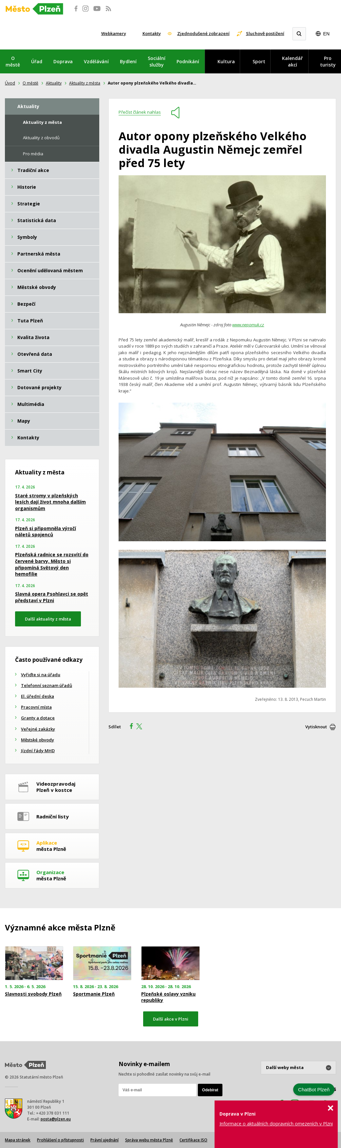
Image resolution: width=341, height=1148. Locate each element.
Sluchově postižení (265, 33)
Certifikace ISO (193, 1140)
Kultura (226, 61)
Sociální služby (156, 61)
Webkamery (113, 33)
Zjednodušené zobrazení (203, 33)
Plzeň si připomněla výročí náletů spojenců (45, 531)
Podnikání (188, 61)
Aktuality (54, 83)
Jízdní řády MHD (38, 751)
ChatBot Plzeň (314, 1089)
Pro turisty (328, 61)
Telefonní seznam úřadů (46, 685)
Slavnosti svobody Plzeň (33, 994)
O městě (13, 61)
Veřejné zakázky (38, 729)
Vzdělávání (96, 61)
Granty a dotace (38, 718)
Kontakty (151, 33)
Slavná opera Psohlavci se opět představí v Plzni (51, 597)
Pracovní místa (36, 707)
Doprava (63, 61)
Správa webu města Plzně (149, 1140)
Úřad (36, 61)
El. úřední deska (37, 696)
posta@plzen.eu (56, 1119)
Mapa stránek (17, 1140)
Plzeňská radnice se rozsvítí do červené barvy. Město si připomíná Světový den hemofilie (51, 564)
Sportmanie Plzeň (94, 994)
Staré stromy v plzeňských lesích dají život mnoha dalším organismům (50, 501)
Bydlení (128, 61)
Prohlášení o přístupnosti (60, 1140)
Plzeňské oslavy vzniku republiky (168, 997)
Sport (259, 61)
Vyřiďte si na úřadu (40, 675)
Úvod (10, 83)
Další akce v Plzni (170, 1019)
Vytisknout (316, 727)
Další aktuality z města (48, 619)
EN (326, 33)
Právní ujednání (104, 1140)
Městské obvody (37, 740)
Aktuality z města (84, 83)
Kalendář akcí (292, 61)
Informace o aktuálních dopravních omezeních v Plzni (276, 1123)
